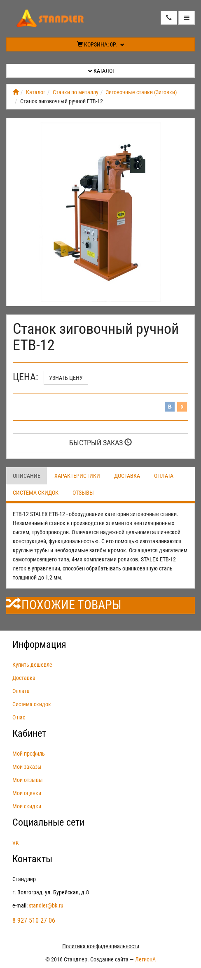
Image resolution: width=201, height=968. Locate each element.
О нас (18, 717)
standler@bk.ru (46, 905)
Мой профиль (28, 753)
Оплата (163, 475)
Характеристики (77, 475)
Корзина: (100, 44)
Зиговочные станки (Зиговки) (141, 92)
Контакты (32, 859)
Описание (26, 475)
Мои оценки (26, 793)
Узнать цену (66, 378)
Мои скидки (26, 806)
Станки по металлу (75, 92)
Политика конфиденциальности (100, 946)
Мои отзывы (27, 780)
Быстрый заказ (100, 442)
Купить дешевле (32, 664)
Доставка (127, 475)
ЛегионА (145, 959)
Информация (39, 644)
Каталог (101, 70)
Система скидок (35, 492)
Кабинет (29, 733)
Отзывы (83, 492)
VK (15, 843)
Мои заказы (27, 766)
